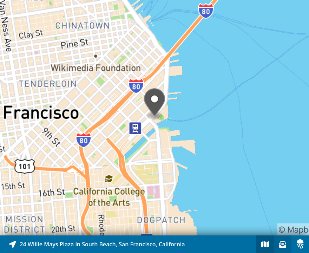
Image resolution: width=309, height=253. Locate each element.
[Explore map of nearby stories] (154, 117)
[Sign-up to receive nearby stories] (282, 244)
